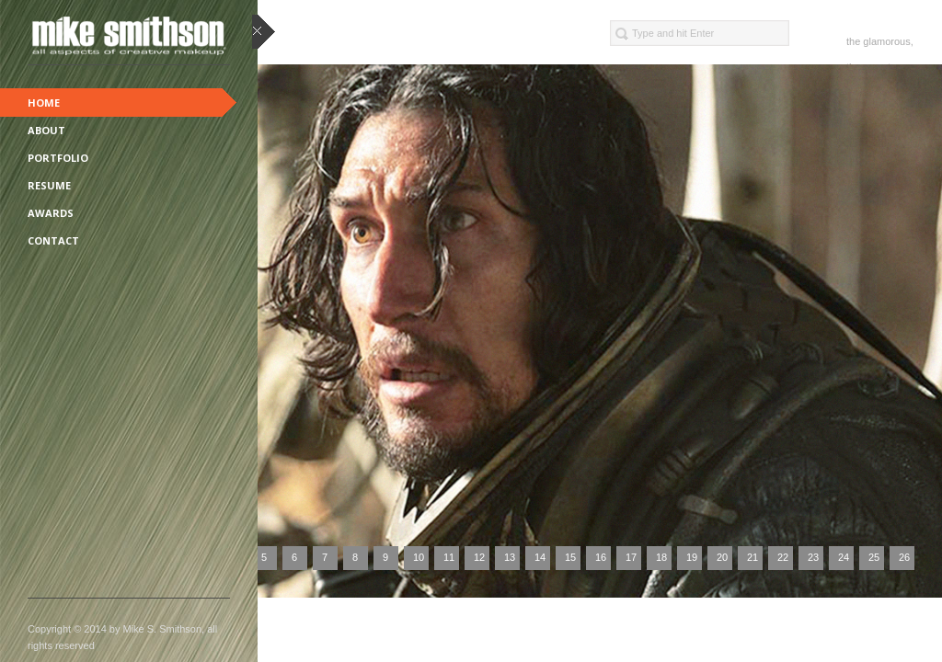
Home (44, 102)
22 (782, 557)
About (46, 130)
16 (600, 557)
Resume (49, 185)
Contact (53, 240)
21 (752, 557)
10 (418, 557)
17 (631, 557)
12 (479, 557)
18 (661, 557)
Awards (51, 213)
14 (540, 557)
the (853, 41)
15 (570, 557)
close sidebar (263, 33)
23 (813, 557)
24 (843, 557)
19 (691, 557)
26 (904, 557)
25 (873, 557)
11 (448, 557)
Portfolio (58, 158)
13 (509, 557)
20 (722, 557)
